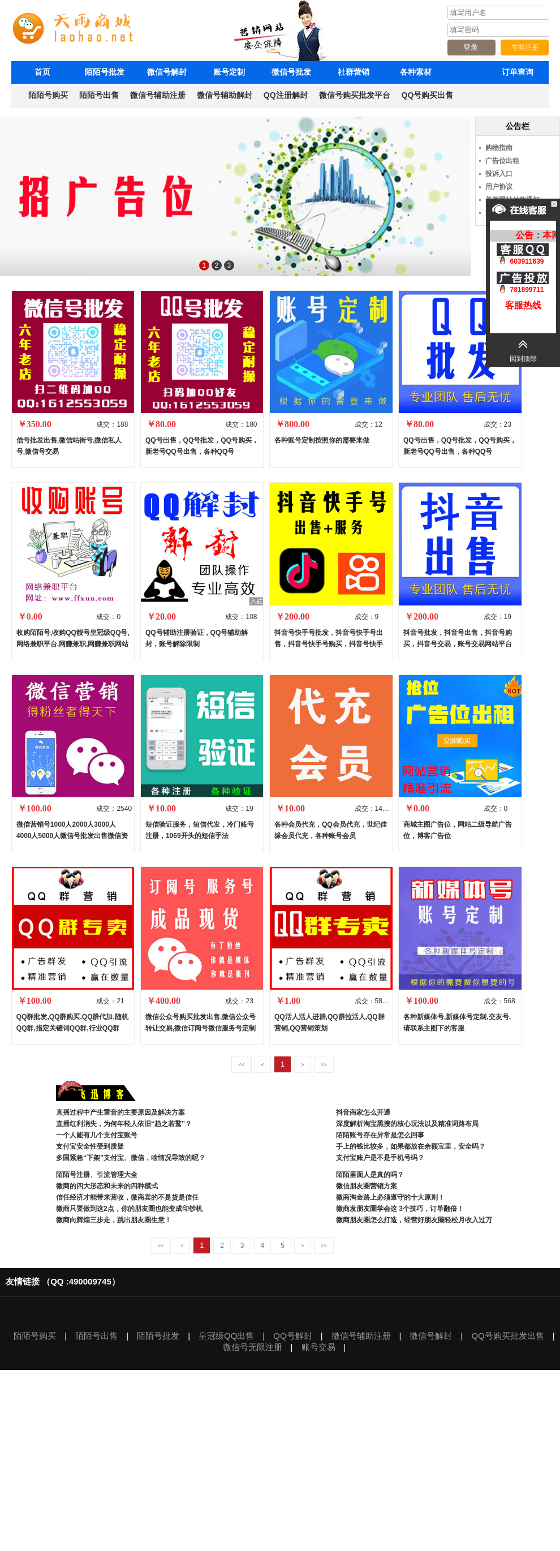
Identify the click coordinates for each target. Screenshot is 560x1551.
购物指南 (498, 148)
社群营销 (353, 71)
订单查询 (517, 71)
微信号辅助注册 (158, 95)
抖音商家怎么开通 (363, 1112)
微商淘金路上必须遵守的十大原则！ (390, 1197)
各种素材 (416, 71)
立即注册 (525, 47)
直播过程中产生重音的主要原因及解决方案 (120, 1112)
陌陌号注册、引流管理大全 (97, 1175)
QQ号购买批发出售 (507, 1336)
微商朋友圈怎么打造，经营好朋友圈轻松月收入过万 (414, 1220)
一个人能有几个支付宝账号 (96, 1135)
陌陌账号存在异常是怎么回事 (380, 1135)
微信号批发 (291, 71)
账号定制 (229, 71)
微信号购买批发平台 (354, 95)
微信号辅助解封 (224, 95)
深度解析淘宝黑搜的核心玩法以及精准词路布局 (407, 1124)
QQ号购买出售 (428, 95)
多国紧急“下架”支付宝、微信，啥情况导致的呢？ (130, 1158)
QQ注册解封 (286, 95)
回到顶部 (523, 359)
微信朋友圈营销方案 (366, 1186)
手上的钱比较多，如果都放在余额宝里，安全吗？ (410, 1146)
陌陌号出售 (99, 95)
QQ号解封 (292, 1336)
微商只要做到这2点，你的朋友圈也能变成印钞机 (129, 1209)
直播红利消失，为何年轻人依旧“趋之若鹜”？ (124, 1124)
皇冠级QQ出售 (226, 1336)
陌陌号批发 (104, 71)
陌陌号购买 (48, 95)
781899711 (523, 283)
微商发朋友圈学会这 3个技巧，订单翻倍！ (400, 1209)
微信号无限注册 (252, 1347)
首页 (42, 71)
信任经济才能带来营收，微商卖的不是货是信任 (127, 1197)
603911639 (523, 254)
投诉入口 (498, 174)
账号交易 (318, 1347)
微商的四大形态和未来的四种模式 (107, 1186)
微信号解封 (167, 71)
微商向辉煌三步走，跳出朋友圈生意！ (113, 1220)
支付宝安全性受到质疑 (90, 1146)
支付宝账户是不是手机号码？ (380, 1158)
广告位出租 (502, 161)
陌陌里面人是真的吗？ (370, 1175)
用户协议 (498, 187)
